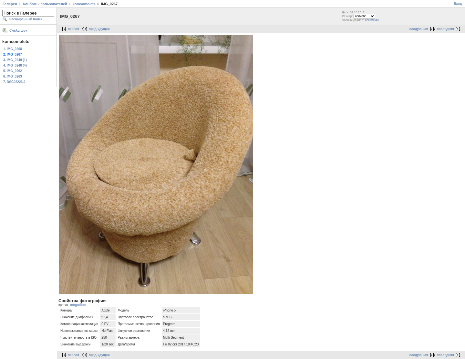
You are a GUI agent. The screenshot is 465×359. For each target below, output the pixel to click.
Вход (458, 3)
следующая (418, 29)
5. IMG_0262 (12, 71)
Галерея (10, 4)
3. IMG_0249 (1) (15, 60)
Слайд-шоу (18, 30)
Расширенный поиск (25, 19)
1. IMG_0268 (12, 49)
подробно (78, 305)
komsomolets (84, 4)
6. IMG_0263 (12, 76)
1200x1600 (372, 20)
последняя (445, 29)
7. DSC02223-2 (14, 82)
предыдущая (99, 29)
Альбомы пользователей (45, 4)
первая (73, 29)
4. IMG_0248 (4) (15, 65)
